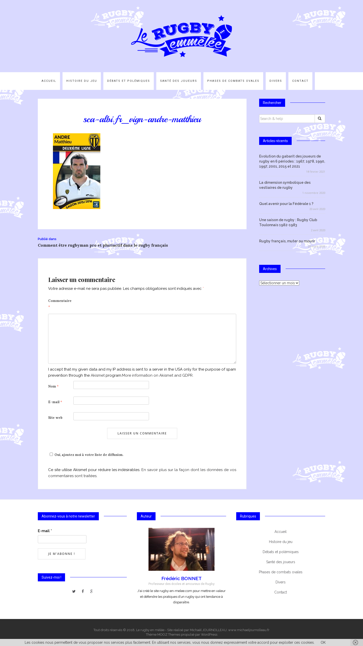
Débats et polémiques (128, 81)
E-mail (55, 402)
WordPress (209, 634)
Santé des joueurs (178, 81)
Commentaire (60, 304)
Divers (275, 81)
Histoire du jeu (81, 81)
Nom (53, 386)
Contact (300, 81)
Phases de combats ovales (233, 81)
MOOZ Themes (168, 634)
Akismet (98, 375)
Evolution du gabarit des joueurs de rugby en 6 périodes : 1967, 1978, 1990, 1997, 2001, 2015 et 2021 (292, 161)
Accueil (49, 81)
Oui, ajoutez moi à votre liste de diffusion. (85, 455)
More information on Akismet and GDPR (157, 375)
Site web (55, 418)
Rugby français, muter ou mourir (287, 241)
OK (323, 642)
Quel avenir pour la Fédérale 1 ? (286, 204)
